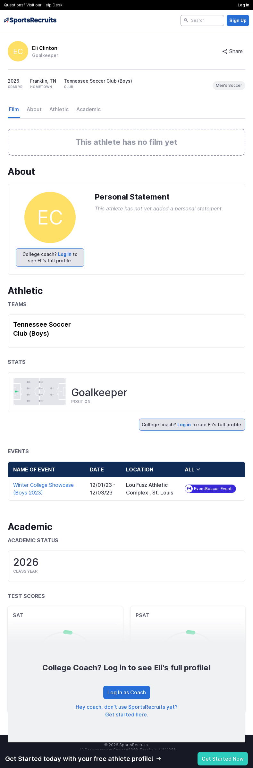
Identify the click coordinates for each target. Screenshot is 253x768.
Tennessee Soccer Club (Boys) (42, 329)
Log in (65, 254)
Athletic (59, 109)
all (193, 469)
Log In (243, 5)
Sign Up (238, 20)
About (34, 109)
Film (14, 109)
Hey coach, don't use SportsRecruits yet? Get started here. (127, 711)
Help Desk (53, 5)
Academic (88, 109)
